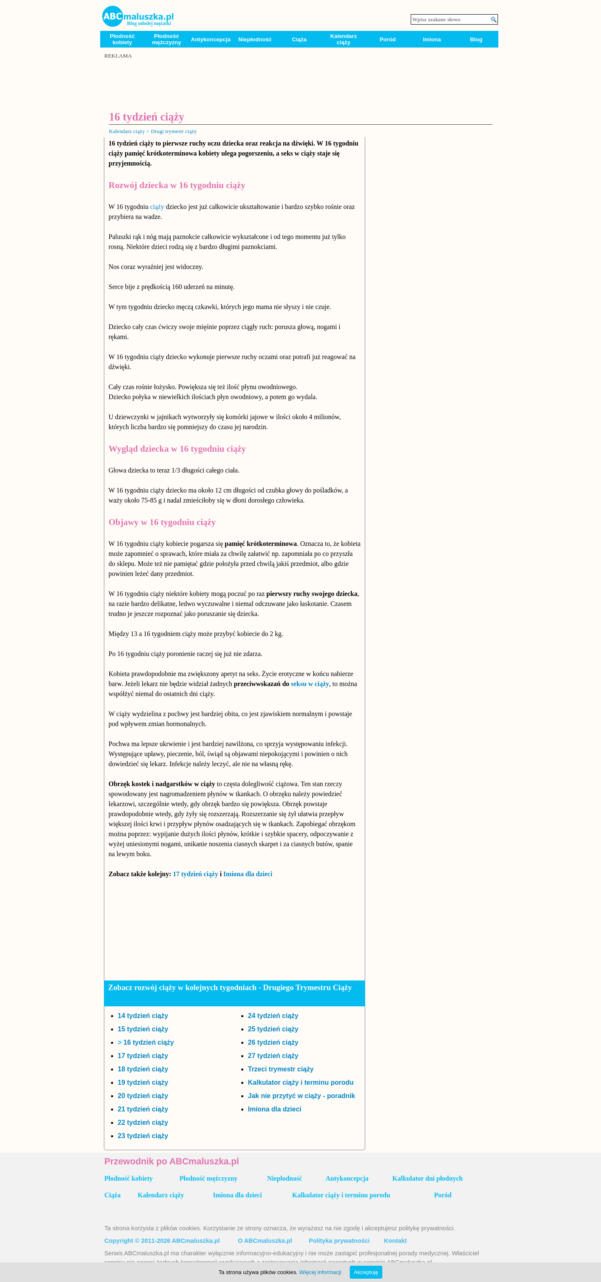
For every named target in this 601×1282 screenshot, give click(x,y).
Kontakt (395, 1240)
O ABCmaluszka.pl (265, 1240)
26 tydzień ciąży (273, 1042)
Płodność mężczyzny (166, 39)
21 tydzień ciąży (143, 1109)
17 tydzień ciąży (195, 873)
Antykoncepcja (211, 39)
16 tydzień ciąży (149, 1042)
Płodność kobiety (122, 39)
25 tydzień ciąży (273, 1029)
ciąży (157, 206)
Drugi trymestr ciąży (174, 131)
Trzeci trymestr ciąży (280, 1069)
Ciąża (299, 39)
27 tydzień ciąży (273, 1055)
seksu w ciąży (310, 683)
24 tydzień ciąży (273, 1015)
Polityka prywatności (339, 1240)
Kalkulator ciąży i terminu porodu (301, 1082)
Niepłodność (255, 39)
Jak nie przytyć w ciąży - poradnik (301, 1095)
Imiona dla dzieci (247, 873)
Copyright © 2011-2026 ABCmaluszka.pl (162, 1240)
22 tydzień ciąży (143, 1122)
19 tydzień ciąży (143, 1082)
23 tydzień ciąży (143, 1135)
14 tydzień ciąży (143, 1015)
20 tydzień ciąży (143, 1095)
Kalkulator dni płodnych (427, 1178)
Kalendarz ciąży (343, 39)
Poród (388, 39)
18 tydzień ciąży (143, 1069)
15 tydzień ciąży (143, 1029)
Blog (476, 39)
